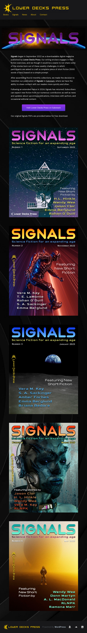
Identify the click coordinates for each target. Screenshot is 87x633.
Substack (50, 81)
